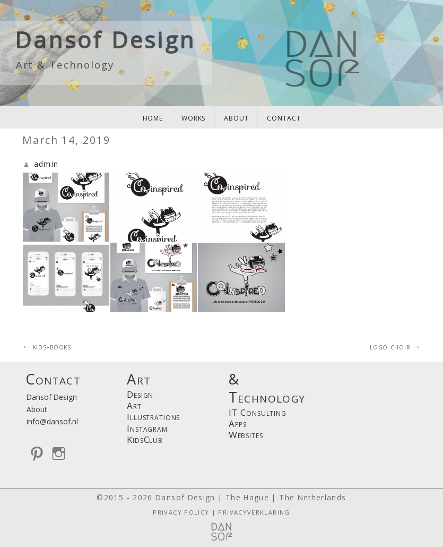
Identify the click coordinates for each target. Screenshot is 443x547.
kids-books (46, 346)
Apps (238, 423)
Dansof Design (105, 39)
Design (140, 394)
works (193, 117)
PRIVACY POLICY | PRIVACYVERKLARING (221, 512)
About (37, 409)
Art (134, 405)
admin (46, 164)
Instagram (147, 428)
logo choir (395, 346)
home (153, 117)
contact (283, 117)
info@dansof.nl (52, 421)
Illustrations (153, 417)
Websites (246, 435)
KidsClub (145, 439)
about (236, 117)
